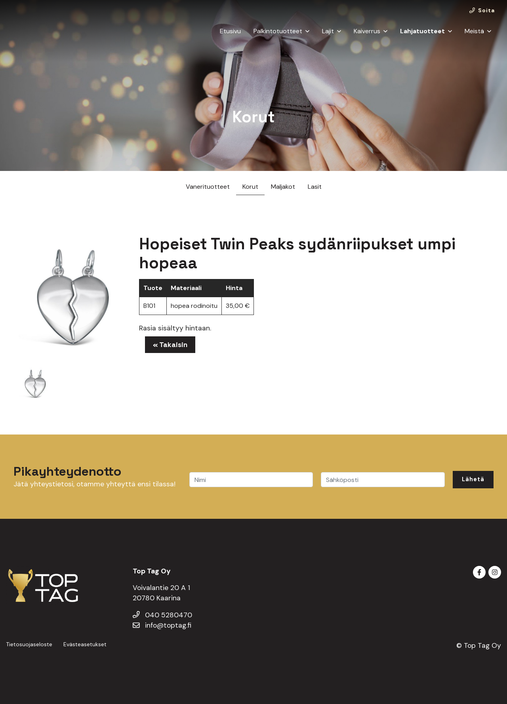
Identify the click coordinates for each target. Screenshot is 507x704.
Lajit (328, 37)
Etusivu (230, 37)
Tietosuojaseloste (29, 644)
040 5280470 (162, 615)
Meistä (474, 37)
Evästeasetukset (85, 644)
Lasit (315, 186)
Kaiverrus (367, 37)
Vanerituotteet (208, 186)
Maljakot (283, 186)
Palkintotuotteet (278, 37)
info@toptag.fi (162, 625)
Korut (250, 186)
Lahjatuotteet (422, 37)
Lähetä (473, 479)
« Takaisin (170, 344)
